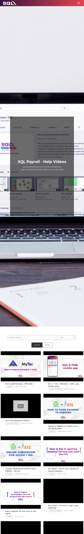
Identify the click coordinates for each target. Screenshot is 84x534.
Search (37, 345)
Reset (47, 345)
